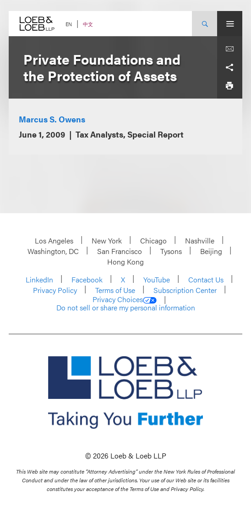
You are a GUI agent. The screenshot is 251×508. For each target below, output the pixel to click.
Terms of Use (115, 290)
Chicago (153, 240)
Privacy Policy (55, 290)
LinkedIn (39, 279)
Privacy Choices (125, 299)
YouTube (156, 279)
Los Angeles (54, 240)
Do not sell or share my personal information (125, 308)
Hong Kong (125, 261)
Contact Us (206, 279)
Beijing (211, 251)
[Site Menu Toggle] (229, 23)
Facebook (87, 279)
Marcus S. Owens (52, 119)
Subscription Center (185, 290)
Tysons (171, 251)
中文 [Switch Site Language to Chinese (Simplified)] (88, 24)
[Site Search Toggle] (204, 23)
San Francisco (119, 251)
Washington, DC (53, 251)
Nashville (199, 240)
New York (107, 240)
